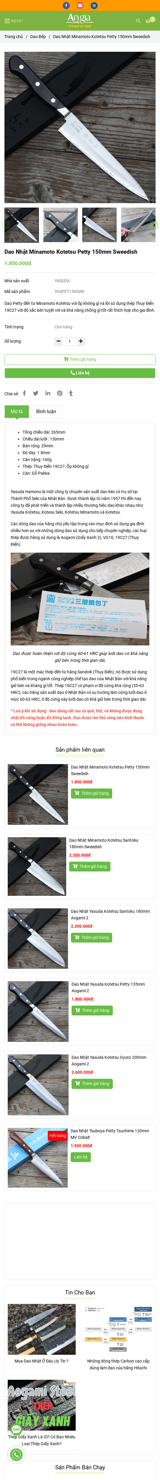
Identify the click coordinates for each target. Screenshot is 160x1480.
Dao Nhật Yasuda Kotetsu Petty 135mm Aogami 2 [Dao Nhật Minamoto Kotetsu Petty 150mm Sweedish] (108, 987)
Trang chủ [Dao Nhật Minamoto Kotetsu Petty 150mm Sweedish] (13, 36)
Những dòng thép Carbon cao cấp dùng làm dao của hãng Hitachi (118, 1365)
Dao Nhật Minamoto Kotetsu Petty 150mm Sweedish (110, 770)
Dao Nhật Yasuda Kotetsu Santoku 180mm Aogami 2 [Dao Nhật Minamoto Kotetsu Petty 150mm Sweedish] (110, 915)
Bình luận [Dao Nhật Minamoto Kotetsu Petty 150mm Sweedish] (46, 411)
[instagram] (94, 5)
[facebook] (67, 5)
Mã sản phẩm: (17, 291)
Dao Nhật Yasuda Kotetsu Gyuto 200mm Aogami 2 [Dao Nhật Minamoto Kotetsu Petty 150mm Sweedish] (109, 1061)
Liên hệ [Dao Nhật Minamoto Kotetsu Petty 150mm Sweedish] (80, 373)
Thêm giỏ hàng (80, 359)
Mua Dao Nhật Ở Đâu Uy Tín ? (42, 1361)
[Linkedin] (47, 393)
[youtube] (81, 5)
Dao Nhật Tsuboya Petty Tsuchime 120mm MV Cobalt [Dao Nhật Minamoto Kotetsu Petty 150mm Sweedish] (110, 1134)
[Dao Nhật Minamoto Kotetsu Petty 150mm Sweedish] (80, 20)
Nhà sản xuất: (17, 280)
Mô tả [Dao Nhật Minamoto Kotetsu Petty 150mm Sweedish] (17, 411)
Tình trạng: (14, 327)
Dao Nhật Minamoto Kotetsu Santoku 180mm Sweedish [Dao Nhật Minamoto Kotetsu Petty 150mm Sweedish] (103, 843)
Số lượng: (13, 341)
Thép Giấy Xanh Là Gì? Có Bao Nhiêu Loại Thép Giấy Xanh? (41, 1440)
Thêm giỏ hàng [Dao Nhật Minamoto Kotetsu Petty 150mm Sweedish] (92, 793)
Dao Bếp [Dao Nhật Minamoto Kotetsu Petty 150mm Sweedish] (38, 36)
